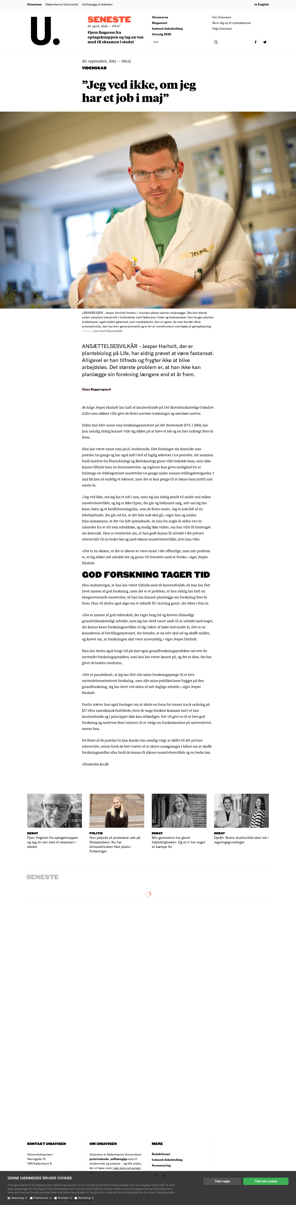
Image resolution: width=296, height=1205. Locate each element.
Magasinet (159, 23)
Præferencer (43, 1197)
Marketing (86, 1197)
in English (261, 4)
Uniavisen (34, 4)
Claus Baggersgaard (96, 389)
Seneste (109, 20)
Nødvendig (19, 1197)
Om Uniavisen (221, 17)
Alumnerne (160, 17)
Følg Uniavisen (222, 28)
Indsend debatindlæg (167, 28)
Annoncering (161, 1165)
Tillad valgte (222, 1181)
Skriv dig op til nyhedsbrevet (231, 23)
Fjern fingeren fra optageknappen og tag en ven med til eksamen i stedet (115, 36)
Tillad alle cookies (265, 1181)
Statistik (65, 1197)
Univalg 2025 (161, 34)
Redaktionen (161, 1154)
